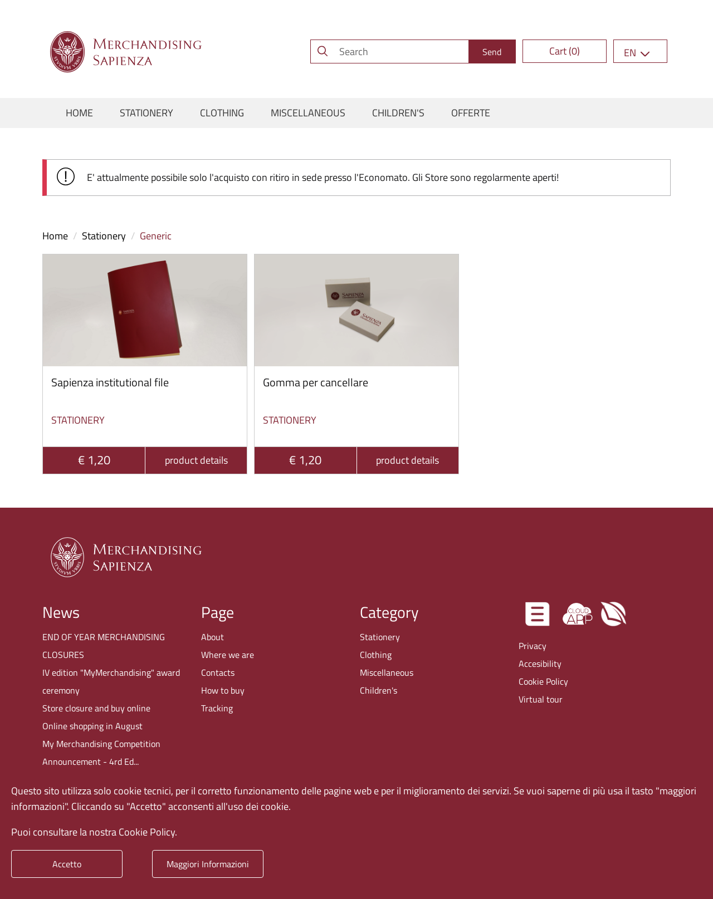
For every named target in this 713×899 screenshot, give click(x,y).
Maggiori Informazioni (208, 864)
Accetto (66, 864)
